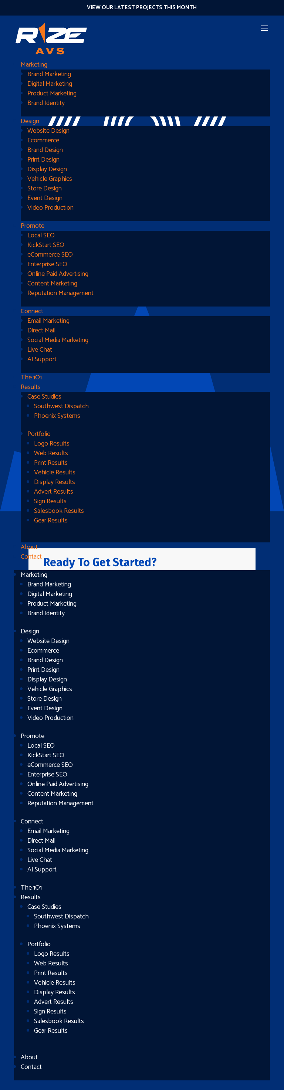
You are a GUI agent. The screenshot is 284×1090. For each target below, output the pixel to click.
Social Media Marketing (57, 340)
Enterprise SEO (47, 264)
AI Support (42, 359)
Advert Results (53, 491)
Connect (32, 311)
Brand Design (45, 150)
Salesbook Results (59, 511)
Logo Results (52, 443)
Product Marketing (52, 93)
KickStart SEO (45, 245)
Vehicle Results (54, 472)
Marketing (34, 64)
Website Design (48, 130)
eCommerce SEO (50, 254)
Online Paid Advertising (57, 274)
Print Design (43, 159)
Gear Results (51, 520)
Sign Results (50, 501)
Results (31, 387)
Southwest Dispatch (61, 406)
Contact (31, 556)
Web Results (51, 453)
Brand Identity (46, 103)
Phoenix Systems (57, 416)
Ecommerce (43, 140)
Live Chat (39, 349)
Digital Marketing (49, 83)
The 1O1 (31, 377)
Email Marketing (48, 320)
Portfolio (39, 434)
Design (30, 121)
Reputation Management (60, 293)
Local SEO (41, 235)
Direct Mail (41, 330)
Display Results (54, 482)
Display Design (47, 169)
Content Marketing (52, 283)
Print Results (51, 462)
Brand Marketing (49, 74)
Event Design (44, 198)
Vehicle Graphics (49, 179)
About (29, 547)
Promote (32, 225)
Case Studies (44, 396)
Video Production (50, 207)
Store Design (44, 188)
